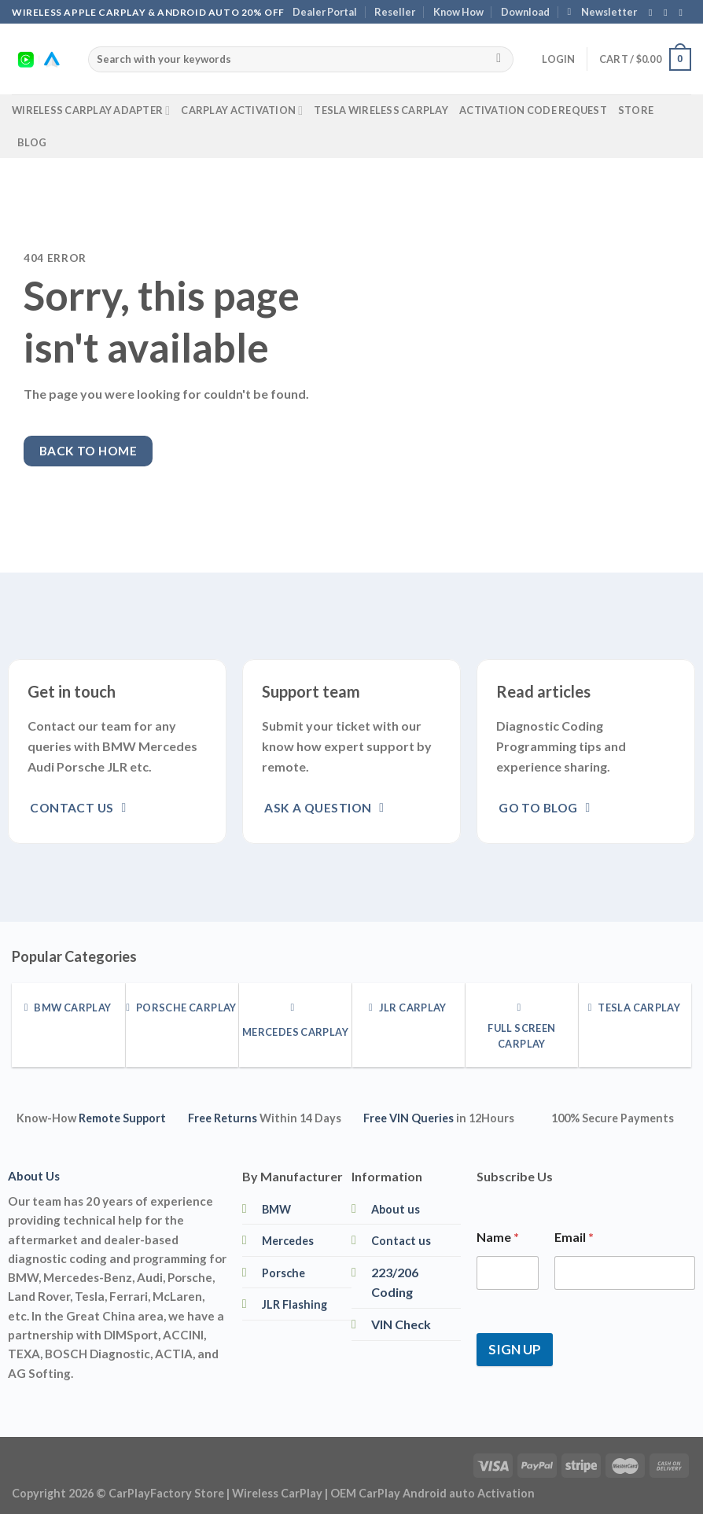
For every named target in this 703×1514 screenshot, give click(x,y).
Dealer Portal (325, 12)
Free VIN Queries (408, 1118)
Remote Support (122, 1118)
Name (498, 1236)
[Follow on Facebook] (653, 12)
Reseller (394, 12)
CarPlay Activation (242, 110)
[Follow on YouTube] (683, 12)
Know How (458, 12)
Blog (31, 142)
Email (574, 1236)
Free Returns (222, 1118)
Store (635, 110)
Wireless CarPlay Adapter (91, 110)
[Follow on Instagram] (668, 12)
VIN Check (401, 1324)
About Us (34, 1176)
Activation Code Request (533, 110)
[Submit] (499, 59)
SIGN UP (514, 1349)
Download (525, 12)
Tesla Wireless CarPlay (381, 110)
